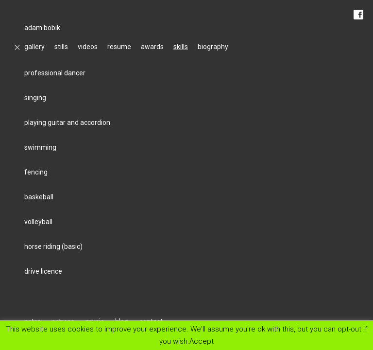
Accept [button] (201, 341)
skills (180, 47)
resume (119, 47)
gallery (34, 47)
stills (61, 47)
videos (88, 47)
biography (213, 47)
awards (152, 47)
